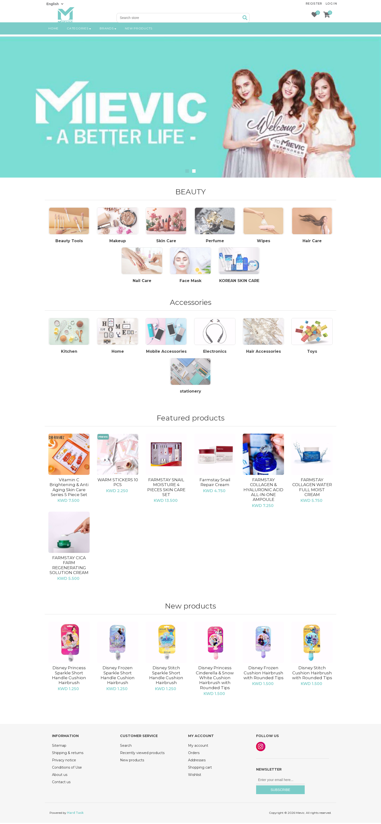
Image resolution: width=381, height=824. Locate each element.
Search (126, 747)
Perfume (215, 241)
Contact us (61, 783)
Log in (331, 3)
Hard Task (75, 814)
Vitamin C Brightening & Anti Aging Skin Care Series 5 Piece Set (69, 488)
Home (53, 35)
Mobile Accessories (166, 353)
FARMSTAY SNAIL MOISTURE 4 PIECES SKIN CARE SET (166, 488)
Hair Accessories (263, 353)
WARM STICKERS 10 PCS (117, 483)
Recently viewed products (142, 754)
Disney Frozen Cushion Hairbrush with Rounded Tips (263, 674)
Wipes (263, 241)
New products (138, 35)
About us (59, 776)
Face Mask (190, 281)
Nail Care (142, 281)
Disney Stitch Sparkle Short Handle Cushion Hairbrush (166, 676)
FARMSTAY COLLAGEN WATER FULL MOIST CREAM (312, 488)
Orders (193, 754)
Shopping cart (200, 768)
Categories (79, 35)
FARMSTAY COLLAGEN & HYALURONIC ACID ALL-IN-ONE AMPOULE (263, 490)
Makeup (117, 241)
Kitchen (69, 353)
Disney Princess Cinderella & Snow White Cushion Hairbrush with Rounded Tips (215, 679)
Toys (312, 353)
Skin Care (166, 241)
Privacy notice (64, 761)
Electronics (214, 353)
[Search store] (179, 18)
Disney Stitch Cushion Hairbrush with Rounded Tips (312, 674)
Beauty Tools (69, 241)
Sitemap (59, 747)
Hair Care (312, 241)
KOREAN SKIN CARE (239, 281)
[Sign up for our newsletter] (280, 781)
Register (314, 3)
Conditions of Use (67, 768)
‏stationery (190, 393)
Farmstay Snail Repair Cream (214, 483)
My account (198, 747)
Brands (108, 35)
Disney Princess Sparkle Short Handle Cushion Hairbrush (69, 676)
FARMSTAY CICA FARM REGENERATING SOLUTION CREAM (69, 566)
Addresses (197, 761)
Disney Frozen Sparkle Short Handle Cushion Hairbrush (118, 676)
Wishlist (194, 776)
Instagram (260, 747)
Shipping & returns (67, 754)
